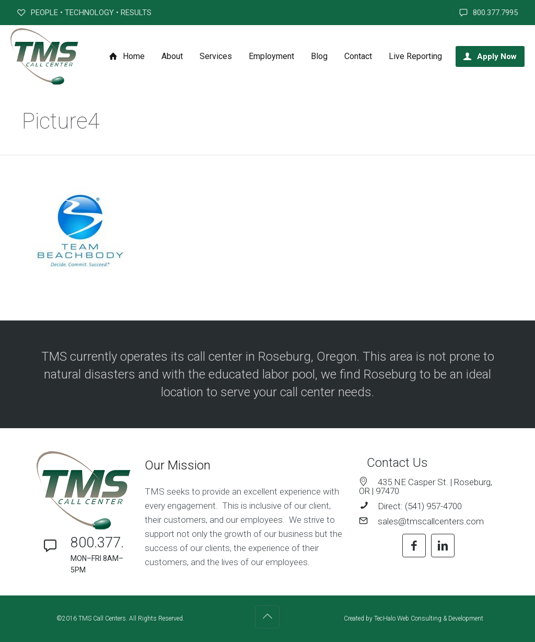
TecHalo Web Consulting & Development (428, 618)
